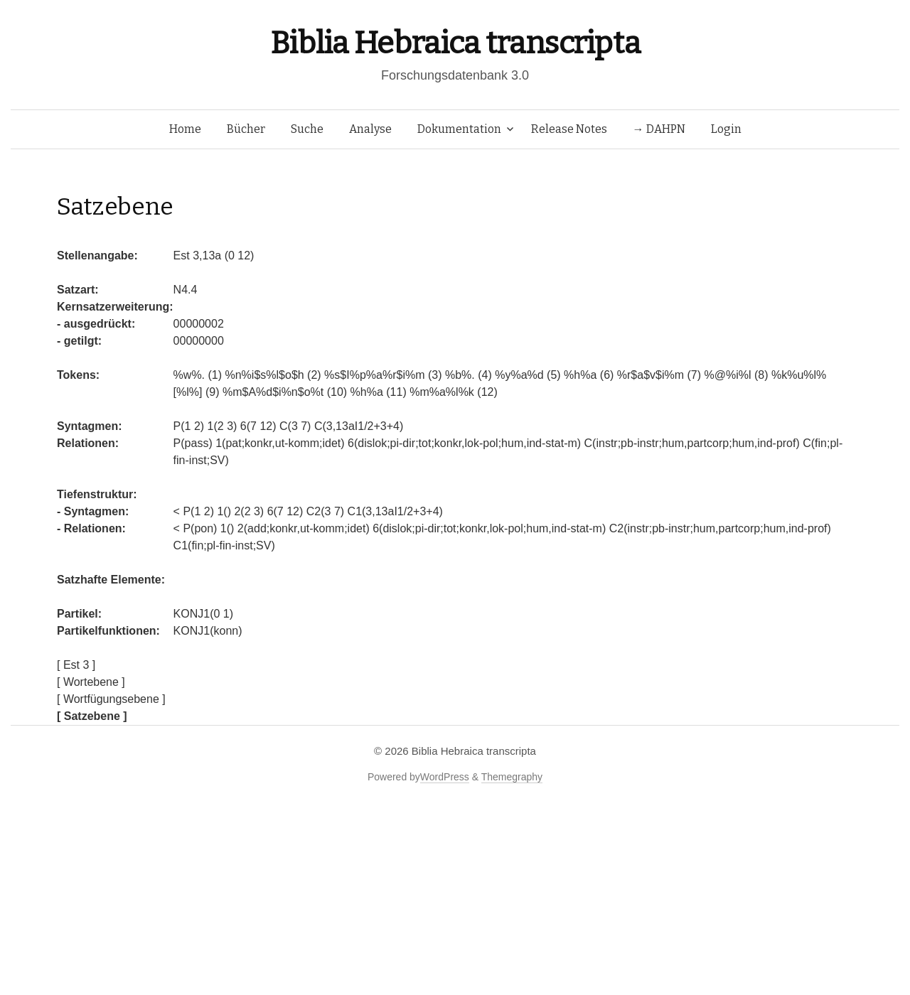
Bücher (246, 129)
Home (185, 129)
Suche (307, 129)
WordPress (444, 776)
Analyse (370, 129)
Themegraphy (511, 776)
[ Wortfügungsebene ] (111, 699)
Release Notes (569, 129)
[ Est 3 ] (76, 665)
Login (726, 129)
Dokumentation (459, 129)
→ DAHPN (659, 129)
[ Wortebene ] (91, 682)
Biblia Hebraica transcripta (455, 43)
